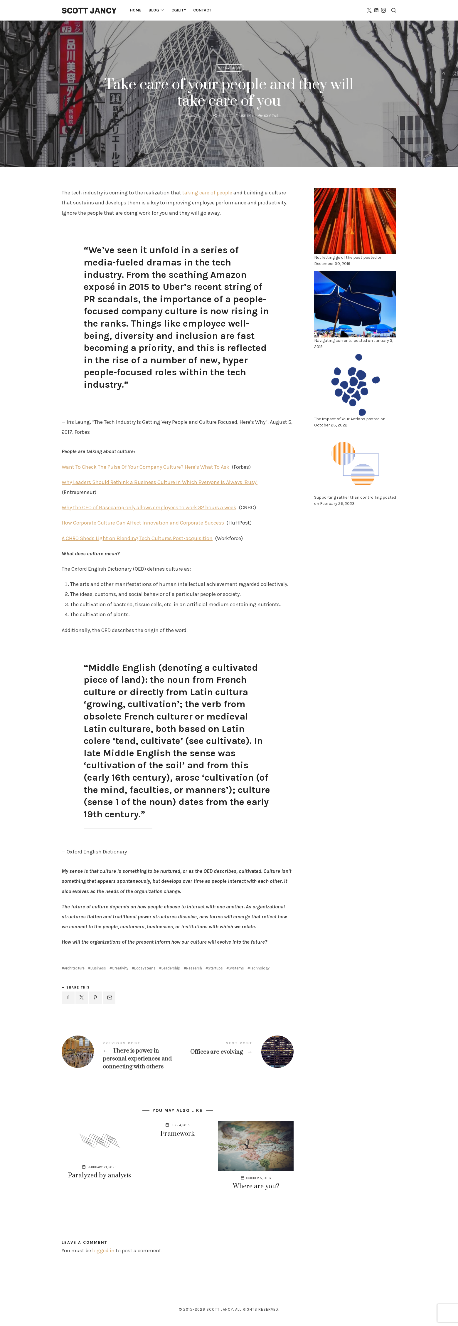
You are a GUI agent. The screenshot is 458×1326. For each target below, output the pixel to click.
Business (98, 968)
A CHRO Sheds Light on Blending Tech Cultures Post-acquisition (137, 538)
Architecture (74, 968)
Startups (215, 968)
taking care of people (207, 192)
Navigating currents (333, 340)
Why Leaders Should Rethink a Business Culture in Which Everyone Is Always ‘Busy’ (159, 482)
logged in (103, 1250)
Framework (177, 1134)
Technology (260, 968)
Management (229, 68)
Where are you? (256, 1186)
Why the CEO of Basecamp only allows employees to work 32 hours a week (149, 507)
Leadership (170, 968)
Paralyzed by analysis (99, 1175)
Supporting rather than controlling (348, 497)
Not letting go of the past (338, 257)
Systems (236, 968)
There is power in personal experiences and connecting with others (120, 1056)
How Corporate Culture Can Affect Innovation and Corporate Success (143, 523)
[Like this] (243, 116)
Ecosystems (145, 968)
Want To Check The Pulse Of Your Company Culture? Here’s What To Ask (145, 467)
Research (194, 968)
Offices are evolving (236, 1051)
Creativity (120, 968)
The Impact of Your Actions (339, 418)
